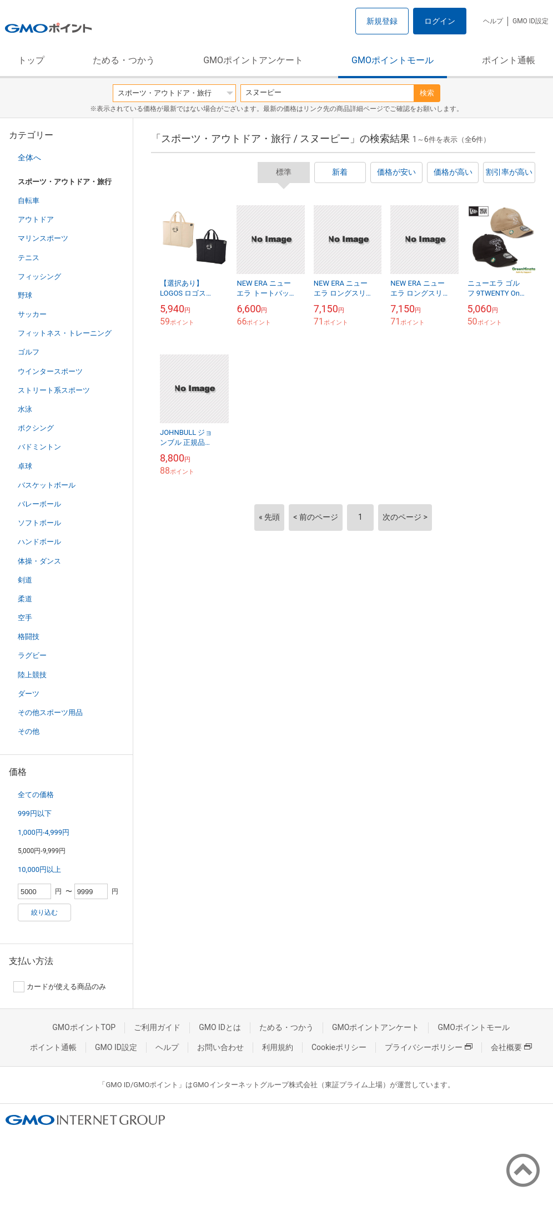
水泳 (25, 409)
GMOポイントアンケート (253, 60)
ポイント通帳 (508, 60)
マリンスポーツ (43, 238)
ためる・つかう (124, 60)
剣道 (25, 580)
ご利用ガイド (157, 1027)
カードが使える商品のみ (59, 986)
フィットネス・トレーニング (65, 333)
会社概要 (511, 1047)
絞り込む (44, 912)
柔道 (25, 599)
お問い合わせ (220, 1047)
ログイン (439, 21)
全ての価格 (36, 794)
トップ (31, 60)
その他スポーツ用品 (50, 712)
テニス (28, 257)
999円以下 (35, 813)
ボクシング (36, 428)
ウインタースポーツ (50, 371)
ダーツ (28, 693)
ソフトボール (39, 523)
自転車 (28, 200)
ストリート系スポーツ (54, 390)
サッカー (32, 314)
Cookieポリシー (338, 1047)
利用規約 (277, 1047)
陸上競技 (32, 675)
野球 (25, 295)
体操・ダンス (39, 561)
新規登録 (382, 21)
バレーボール (39, 504)
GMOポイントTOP (83, 1027)
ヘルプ (493, 21)
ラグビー (32, 655)
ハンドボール (39, 541)
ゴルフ (28, 352)
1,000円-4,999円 (43, 832)
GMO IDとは (220, 1027)
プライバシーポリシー (428, 1047)
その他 (28, 731)
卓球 (25, 466)
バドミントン (39, 447)
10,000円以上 (39, 869)
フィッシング (39, 276)
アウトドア (36, 219)
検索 (427, 93)
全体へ (29, 157)
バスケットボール (47, 485)
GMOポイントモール (392, 60)
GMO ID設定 (530, 21)
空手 (25, 617)
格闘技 (28, 636)
